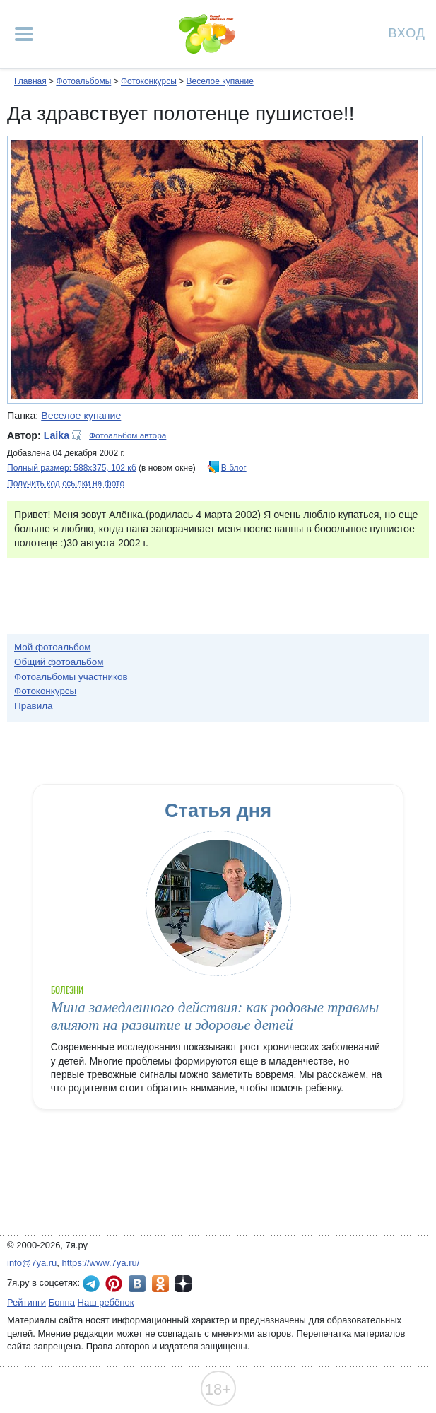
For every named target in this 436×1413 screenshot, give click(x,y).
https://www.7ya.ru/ (101, 1262)
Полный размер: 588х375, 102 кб (71, 468)
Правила (33, 705)
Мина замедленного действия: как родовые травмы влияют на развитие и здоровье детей (215, 1016)
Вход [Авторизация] (407, 32)
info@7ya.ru (32, 1262)
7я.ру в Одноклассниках (160, 1283)
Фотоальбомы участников (71, 677)
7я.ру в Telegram (91, 1283)
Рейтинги (26, 1302)
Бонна (62, 1302)
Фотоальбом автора (127, 435)
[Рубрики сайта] (24, 34)
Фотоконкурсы (149, 81)
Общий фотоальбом (58, 662)
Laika (56, 435)
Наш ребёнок (106, 1302)
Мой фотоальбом (52, 647)
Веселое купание (219, 81)
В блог (234, 468)
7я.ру (183, 1283)
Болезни (67, 990)
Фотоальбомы (83, 81)
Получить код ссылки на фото (65, 483)
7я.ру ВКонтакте (137, 1283)
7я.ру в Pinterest (113, 1283)
